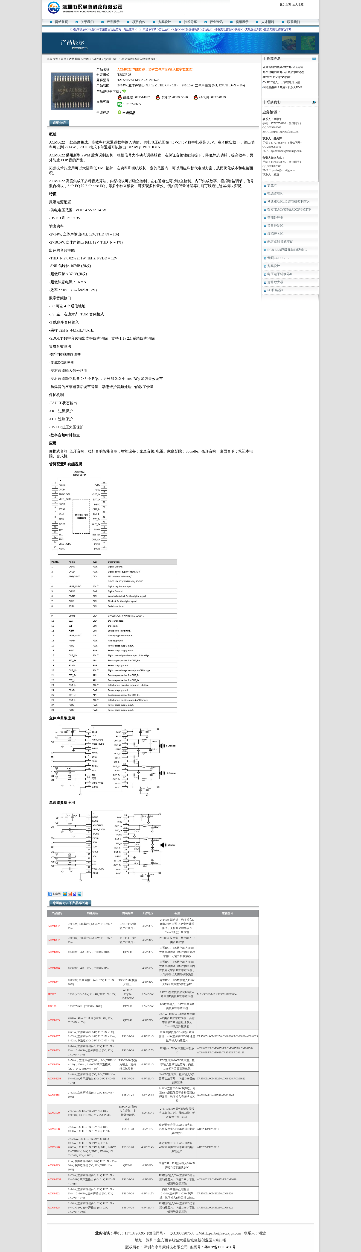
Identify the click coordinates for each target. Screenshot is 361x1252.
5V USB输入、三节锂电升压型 (281, 82)
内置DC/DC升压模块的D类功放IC (192, 29)
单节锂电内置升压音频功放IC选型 (283, 72)
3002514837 (142, 97)
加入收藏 (297, 4)
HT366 (175, 1226)
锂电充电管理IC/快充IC (229, 29)
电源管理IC (275, 193)
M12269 (165, 1226)
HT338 (196, 1226)
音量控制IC (275, 225)
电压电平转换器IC (280, 274)
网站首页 (61, 22)
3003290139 (218, 97)
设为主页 (285, 4)
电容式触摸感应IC (280, 242)
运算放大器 (275, 282)
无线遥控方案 (253, 29)
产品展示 (113, 22)
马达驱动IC (130, 29)
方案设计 (164, 22)
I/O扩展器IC (276, 290)
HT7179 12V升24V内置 (277, 77)
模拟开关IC (275, 233)
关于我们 (87, 22)
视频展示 (242, 22)
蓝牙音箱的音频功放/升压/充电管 (283, 67)
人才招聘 (267, 22)
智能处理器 (275, 217)
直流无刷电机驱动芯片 (277, 29)
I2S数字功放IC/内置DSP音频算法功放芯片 (95, 29)
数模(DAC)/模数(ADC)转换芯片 (289, 209)
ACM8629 (185, 1226)
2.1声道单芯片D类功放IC (154, 29)
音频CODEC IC (278, 258)
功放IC (86, 59)
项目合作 (138, 22)
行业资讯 (216, 22)
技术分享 (190, 22)
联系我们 (293, 22)
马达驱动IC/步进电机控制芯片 (288, 201)
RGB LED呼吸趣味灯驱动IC (287, 250)
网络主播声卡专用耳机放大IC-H (282, 87)
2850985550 (180, 97)
